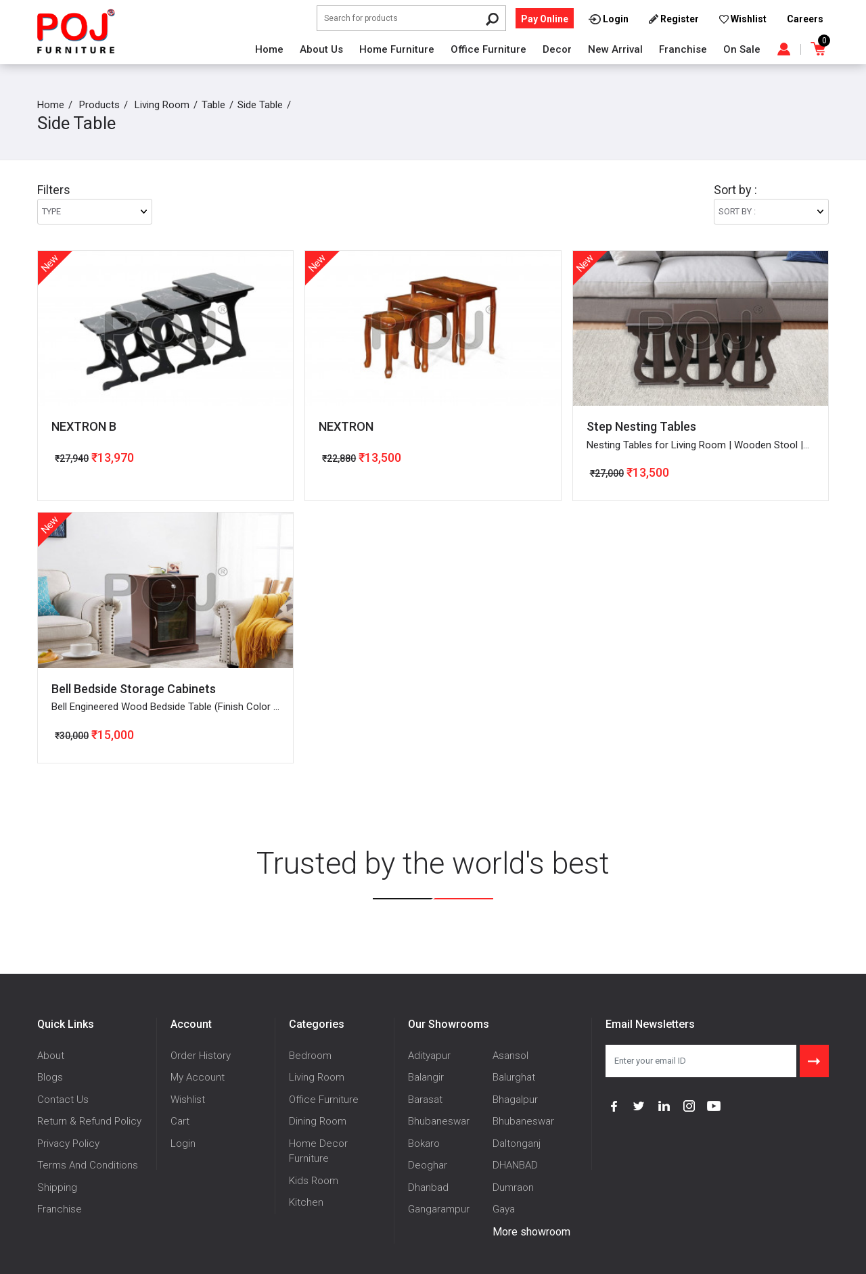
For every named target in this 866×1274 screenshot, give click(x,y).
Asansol (510, 1055)
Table (213, 105)
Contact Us (63, 1099)
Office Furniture (488, 49)
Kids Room (313, 1181)
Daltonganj (517, 1143)
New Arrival (615, 49)
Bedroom (310, 1055)
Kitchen (306, 1202)
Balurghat (514, 1077)
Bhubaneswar (439, 1121)
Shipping (57, 1187)
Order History (200, 1055)
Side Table (260, 105)
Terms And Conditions (87, 1165)
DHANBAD (515, 1165)
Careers (805, 19)
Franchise (683, 49)
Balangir (426, 1077)
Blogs (50, 1077)
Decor (557, 49)
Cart (179, 1121)
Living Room (162, 105)
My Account (197, 1077)
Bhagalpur (515, 1099)
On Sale (741, 49)
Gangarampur (439, 1209)
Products (99, 105)
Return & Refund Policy (89, 1121)
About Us (321, 49)
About (50, 1055)
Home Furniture (396, 49)
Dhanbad (428, 1187)
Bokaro (424, 1143)
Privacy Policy (68, 1143)
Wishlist (187, 1099)
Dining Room (317, 1121)
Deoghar (427, 1165)
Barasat (425, 1099)
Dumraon (513, 1187)
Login (183, 1143)
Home (269, 49)
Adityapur (429, 1055)
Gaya (504, 1209)
